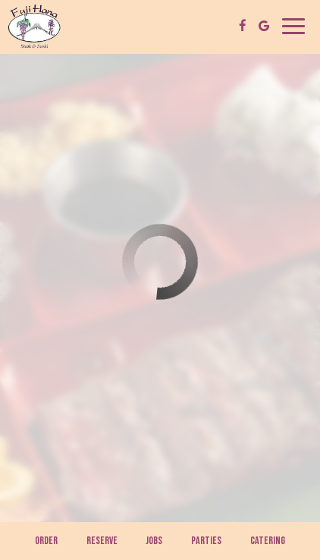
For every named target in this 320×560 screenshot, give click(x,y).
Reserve (102, 540)
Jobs (154, 540)
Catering (267, 540)
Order (46, 540)
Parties (206, 540)
